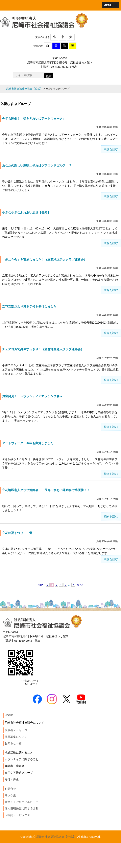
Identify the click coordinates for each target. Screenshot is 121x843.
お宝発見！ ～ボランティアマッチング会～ (32, 396)
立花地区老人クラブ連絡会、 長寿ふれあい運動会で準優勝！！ (46, 490)
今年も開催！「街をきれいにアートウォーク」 (34, 118)
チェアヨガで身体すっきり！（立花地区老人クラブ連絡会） (43, 349)
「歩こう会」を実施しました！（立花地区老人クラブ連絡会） (44, 259)
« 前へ (41, 584)
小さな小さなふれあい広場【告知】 (26, 212)
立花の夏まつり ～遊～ (18, 533)
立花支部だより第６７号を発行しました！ (30, 306)
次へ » (80, 584)
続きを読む (111, 149)
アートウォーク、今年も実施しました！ (29, 443)
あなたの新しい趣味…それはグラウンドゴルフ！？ (37, 165)
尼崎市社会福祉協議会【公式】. (56, 836)
